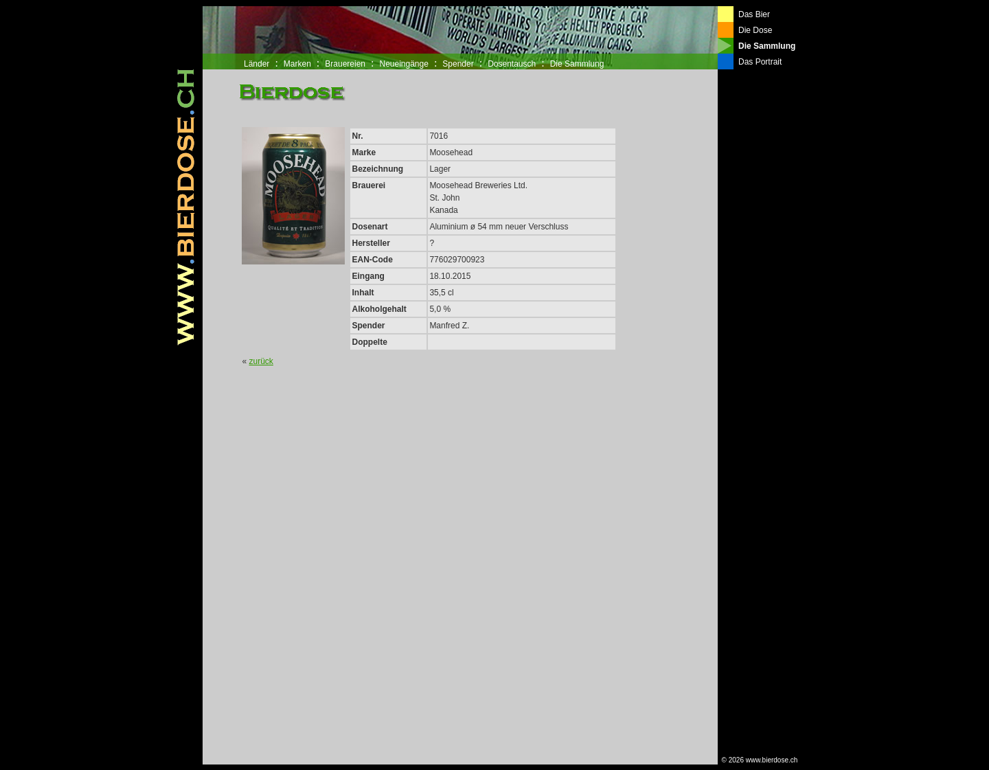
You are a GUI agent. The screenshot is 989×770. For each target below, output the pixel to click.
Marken (297, 64)
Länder (256, 64)
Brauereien (345, 64)
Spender (457, 64)
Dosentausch (512, 64)
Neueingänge (403, 64)
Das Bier (754, 14)
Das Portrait (760, 62)
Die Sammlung (577, 64)
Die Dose (755, 30)
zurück (261, 361)
